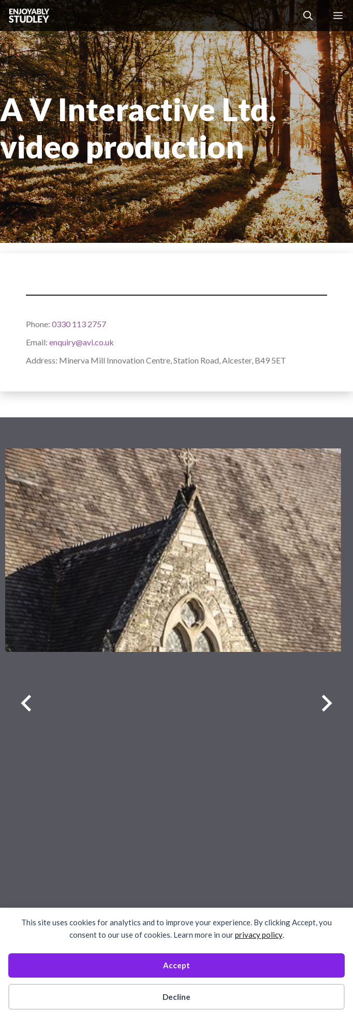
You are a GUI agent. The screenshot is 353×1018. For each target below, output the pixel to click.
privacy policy (259, 934)
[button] (308, 15)
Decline (176, 996)
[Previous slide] (26, 703)
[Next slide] (327, 703)
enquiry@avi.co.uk (81, 342)
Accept (176, 965)
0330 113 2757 (79, 324)
